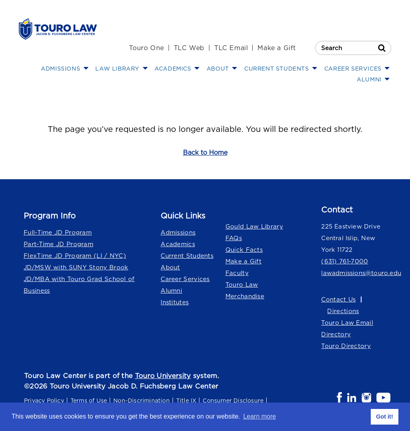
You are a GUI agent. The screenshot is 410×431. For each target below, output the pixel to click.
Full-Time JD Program (58, 232)
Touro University (163, 375)
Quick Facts (244, 249)
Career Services (185, 278)
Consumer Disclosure (233, 400)
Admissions (178, 232)
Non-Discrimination (141, 400)
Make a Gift (276, 48)
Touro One (146, 48)
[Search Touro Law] (353, 48)
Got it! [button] (384, 416)
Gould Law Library (254, 226)
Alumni (171, 290)
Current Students (187, 255)
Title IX (186, 400)
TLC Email (231, 48)
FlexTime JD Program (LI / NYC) (75, 255)
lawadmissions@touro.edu (356, 272)
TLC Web (189, 48)
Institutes (175, 302)
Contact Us (338, 299)
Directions (343, 311)
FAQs (233, 238)
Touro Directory (346, 345)
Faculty (237, 272)
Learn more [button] (259, 416)
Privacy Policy (44, 400)
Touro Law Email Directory (347, 328)
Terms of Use (88, 400)
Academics (178, 244)
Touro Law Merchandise (244, 290)
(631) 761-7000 (344, 261)
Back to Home (205, 152)
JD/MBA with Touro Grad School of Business (79, 284)
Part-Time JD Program (58, 244)
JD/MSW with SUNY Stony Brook (76, 267)
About (170, 267)
